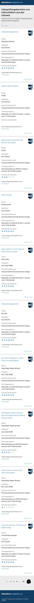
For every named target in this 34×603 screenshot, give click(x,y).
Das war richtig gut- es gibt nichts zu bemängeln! (12, 359)
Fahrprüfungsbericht (9, 32)
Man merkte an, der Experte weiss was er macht (12, 250)
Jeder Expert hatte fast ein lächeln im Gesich (12, 141)
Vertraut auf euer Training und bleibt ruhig (13, 526)
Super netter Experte (9, 86)
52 (23, 581)
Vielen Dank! (6, 195)
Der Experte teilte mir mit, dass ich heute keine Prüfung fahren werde (13, 415)
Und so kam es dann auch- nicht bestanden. (12, 471)
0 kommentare (5, 74)
